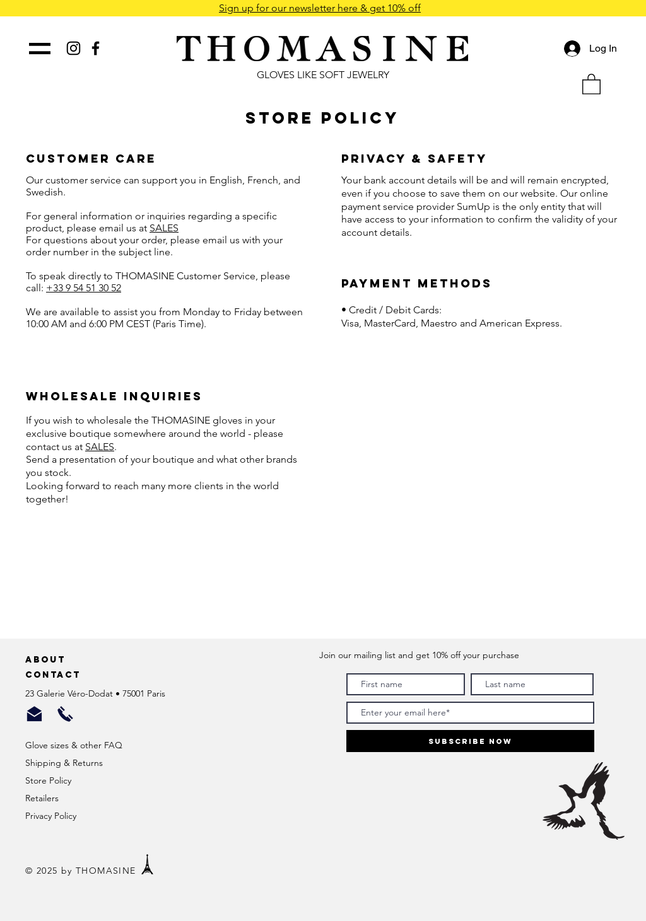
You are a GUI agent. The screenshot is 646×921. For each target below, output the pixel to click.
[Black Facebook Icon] (95, 48)
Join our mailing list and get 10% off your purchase (419, 655)
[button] (591, 83)
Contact (55, 674)
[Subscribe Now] (470, 741)
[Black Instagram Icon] (73, 48)
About (47, 659)
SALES (164, 228)
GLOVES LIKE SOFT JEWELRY (323, 75)
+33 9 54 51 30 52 (83, 288)
